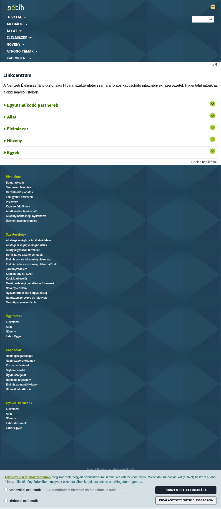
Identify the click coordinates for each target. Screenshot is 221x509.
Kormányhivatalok (18, 365)
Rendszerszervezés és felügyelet (27, 297)
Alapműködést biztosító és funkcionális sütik (81, 490)
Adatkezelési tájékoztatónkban (28, 477)
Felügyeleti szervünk (19, 197)
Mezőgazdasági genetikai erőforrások (30, 283)
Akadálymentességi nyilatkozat (26, 216)
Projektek (12, 201)
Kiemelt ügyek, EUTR (19, 273)
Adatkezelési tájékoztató (22, 211)
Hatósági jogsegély (18, 379)
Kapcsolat (13, 350)
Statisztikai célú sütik (23, 490)
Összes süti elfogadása (186, 490)
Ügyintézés (14, 316)
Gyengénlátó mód (215, 7)
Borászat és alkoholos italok (24, 254)
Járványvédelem (16, 269)
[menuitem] (92, 17)
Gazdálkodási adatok (19, 192)
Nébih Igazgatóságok (19, 356)
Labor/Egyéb (14, 336)
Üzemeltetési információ (21, 220)
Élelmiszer (17, 128)
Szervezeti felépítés (18, 187)
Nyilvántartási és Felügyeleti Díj (26, 293)
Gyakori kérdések (19, 403)
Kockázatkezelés (17, 278)
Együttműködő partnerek (32, 105)
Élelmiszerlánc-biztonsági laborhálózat (31, 264)
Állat (12, 117)
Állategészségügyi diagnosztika (26, 245)
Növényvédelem (16, 288)
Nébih (73, 7)
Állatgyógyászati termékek (23, 250)
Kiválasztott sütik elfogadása (186, 500)
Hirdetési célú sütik (21, 501)
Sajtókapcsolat (15, 370)
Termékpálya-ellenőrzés (21, 302)
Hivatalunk (13, 177)
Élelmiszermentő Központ (22, 384)
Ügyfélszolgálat (16, 375)
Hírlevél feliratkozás (19, 389)
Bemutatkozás (15, 182)
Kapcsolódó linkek (18, 206)
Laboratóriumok (16, 423)
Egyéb (13, 152)
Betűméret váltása (215, 64)
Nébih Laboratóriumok (20, 360)
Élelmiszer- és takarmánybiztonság (28, 259)
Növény (14, 140)
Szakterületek (16, 234)
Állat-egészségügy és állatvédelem (28, 240)
